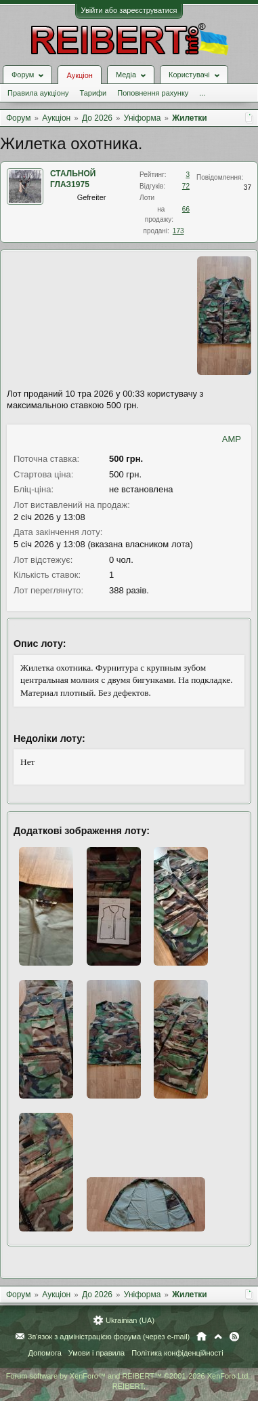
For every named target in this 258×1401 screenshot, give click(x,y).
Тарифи (92, 93)
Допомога (44, 1353)
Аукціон (79, 75)
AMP (231, 439)
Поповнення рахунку (152, 93)
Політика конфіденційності (177, 1353)
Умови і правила (96, 1353)
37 (247, 187)
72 (186, 186)
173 (178, 231)
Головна (201, 1336)
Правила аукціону (37, 93)
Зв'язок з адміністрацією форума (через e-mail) (109, 1337)
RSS (234, 1336)
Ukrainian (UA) (130, 1320)
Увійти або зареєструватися (129, 10)
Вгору (218, 1336)
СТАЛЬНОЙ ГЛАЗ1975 (72, 179)
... (202, 93)
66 (186, 209)
